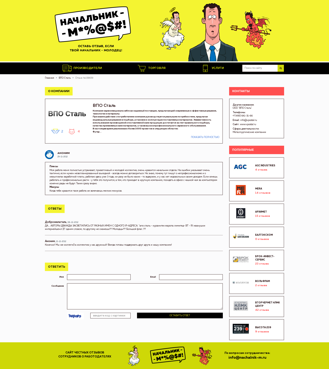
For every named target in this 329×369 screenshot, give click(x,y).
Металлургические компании (249, 132)
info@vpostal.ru (248, 120)
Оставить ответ (180, 315)
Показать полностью (205, 137)
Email (153, 277)
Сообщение (57, 286)
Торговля (151, 68)
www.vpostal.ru (248, 124)
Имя (61, 277)
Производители (82, 68)
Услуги (212, 68)
